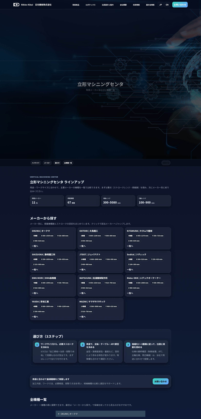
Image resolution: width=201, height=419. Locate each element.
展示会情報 (150, 5)
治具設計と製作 (108, 5)
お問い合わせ (180, 4)
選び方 (57, 163)
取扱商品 (76, 5)
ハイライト (36, 163)
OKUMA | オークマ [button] (68, 413)
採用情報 (136, 5)
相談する (166, 163)
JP (160, 4)
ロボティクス (91, 5)
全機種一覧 (68, 163)
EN (167, 4)
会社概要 (123, 5)
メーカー (47, 163)
